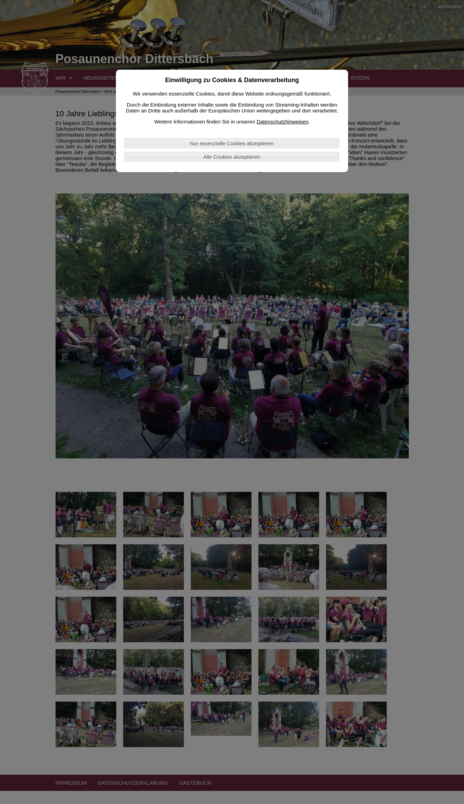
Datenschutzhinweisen (282, 122)
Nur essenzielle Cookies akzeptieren (232, 143)
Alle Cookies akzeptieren (231, 157)
